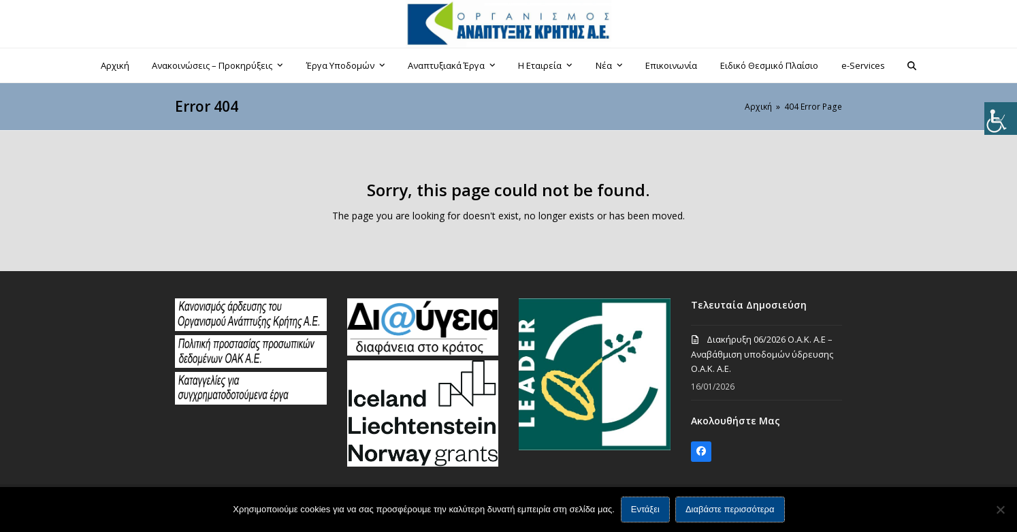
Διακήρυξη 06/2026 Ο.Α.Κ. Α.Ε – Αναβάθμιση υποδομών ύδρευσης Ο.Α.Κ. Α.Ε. (762, 354)
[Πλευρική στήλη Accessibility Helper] (1000, 118)
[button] (912, 65)
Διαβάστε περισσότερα (730, 510)
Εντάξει (645, 510)
